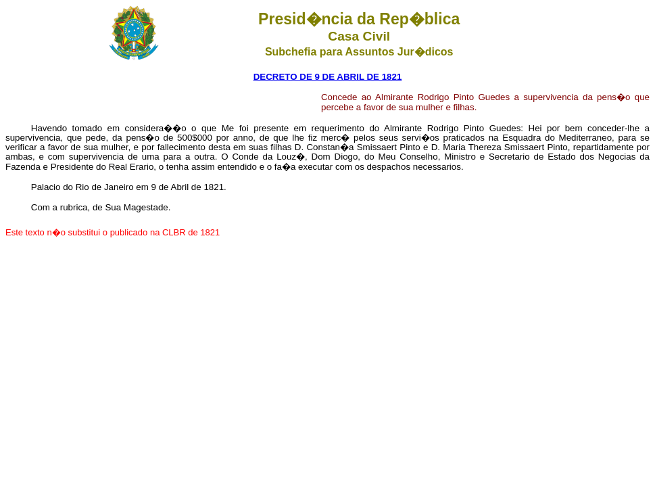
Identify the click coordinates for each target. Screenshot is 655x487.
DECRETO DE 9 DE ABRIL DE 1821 (327, 77)
